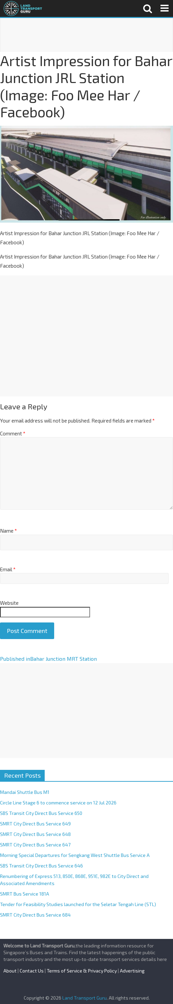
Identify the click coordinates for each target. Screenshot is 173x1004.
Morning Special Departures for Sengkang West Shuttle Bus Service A (75, 855)
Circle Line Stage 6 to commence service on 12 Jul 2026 (58, 802)
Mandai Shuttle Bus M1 (24, 792)
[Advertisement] (86, 35)
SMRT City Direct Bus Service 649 (35, 823)
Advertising (132, 971)
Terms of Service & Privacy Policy (82, 971)
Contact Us (32, 971)
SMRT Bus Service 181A (24, 894)
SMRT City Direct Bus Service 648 (35, 834)
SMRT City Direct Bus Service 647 (35, 844)
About (10, 971)
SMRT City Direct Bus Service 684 (35, 915)
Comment (12, 433)
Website (9, 603)
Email (8, 569)
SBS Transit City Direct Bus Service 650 (41, 813)
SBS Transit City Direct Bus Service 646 (41, 865)
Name (8, 531)
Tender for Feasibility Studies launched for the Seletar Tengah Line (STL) (78, 904)
